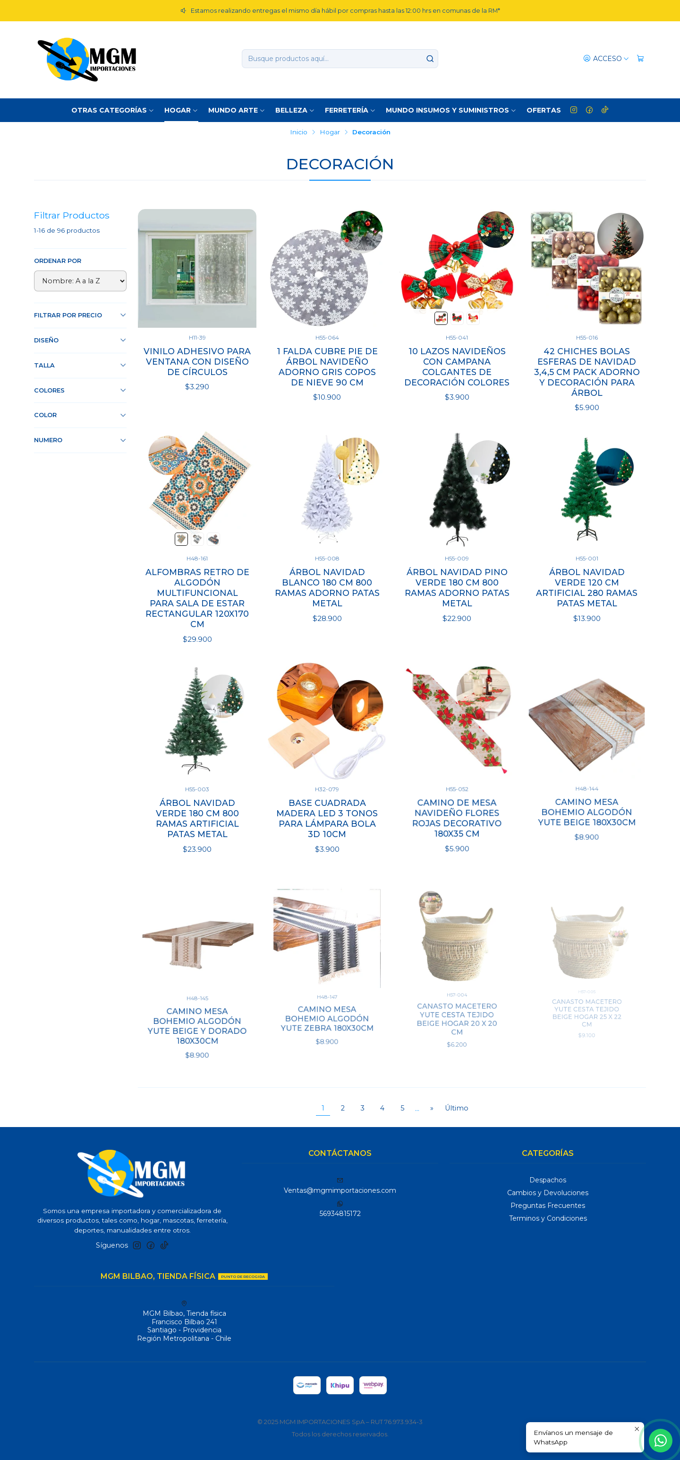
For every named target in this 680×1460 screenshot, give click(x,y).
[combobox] (340, 58)
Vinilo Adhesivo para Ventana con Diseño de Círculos (197, 361)
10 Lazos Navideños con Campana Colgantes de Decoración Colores (457, 366)
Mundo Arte (236, 110)
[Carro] (640, 59)
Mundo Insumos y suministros (451, 110)
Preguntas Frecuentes (547, 1205)
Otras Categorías (112, 110)
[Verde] (441, 318)
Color (80, 415)
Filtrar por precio (80, 315)
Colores (80, 390)
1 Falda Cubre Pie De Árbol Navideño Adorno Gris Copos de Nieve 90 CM (327, 366)
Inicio (298, 132)
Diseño (80, 340)
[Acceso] (606, 59)
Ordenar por (57, 260)
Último (456, 1108)
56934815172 (340, 1209)
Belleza (295, 110)
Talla (80, 365)
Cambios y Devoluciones (547, 1193)
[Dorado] (473, 318)
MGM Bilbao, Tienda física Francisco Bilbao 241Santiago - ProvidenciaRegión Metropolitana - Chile (184, 1321)
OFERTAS (544, 110)
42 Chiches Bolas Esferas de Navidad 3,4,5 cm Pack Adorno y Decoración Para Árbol (587, 372)
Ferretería (350, 110)
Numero (80, 440)
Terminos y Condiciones (548, 1218)
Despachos (547, 1180)
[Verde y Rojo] (457, 318)
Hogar (181, 110)
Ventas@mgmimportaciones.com (340, 1186)
